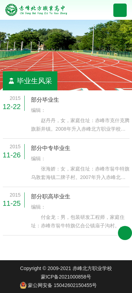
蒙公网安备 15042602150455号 (58, 285)
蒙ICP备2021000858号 (66, 277)
